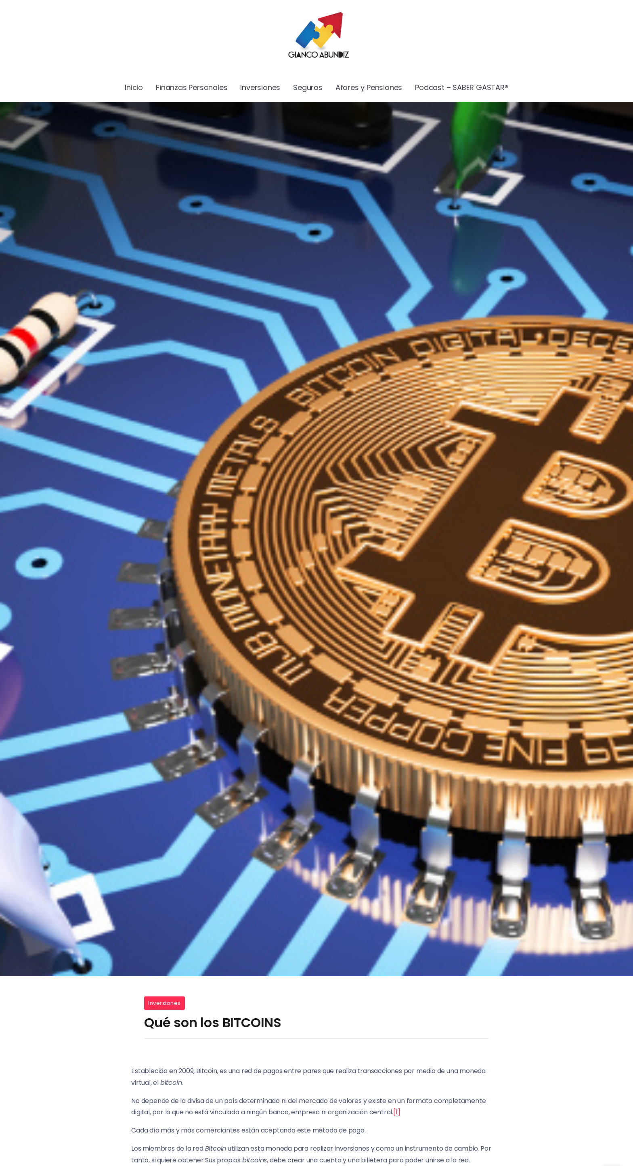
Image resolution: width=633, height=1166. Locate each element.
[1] (396, 1112)
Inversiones (164, 1003)
